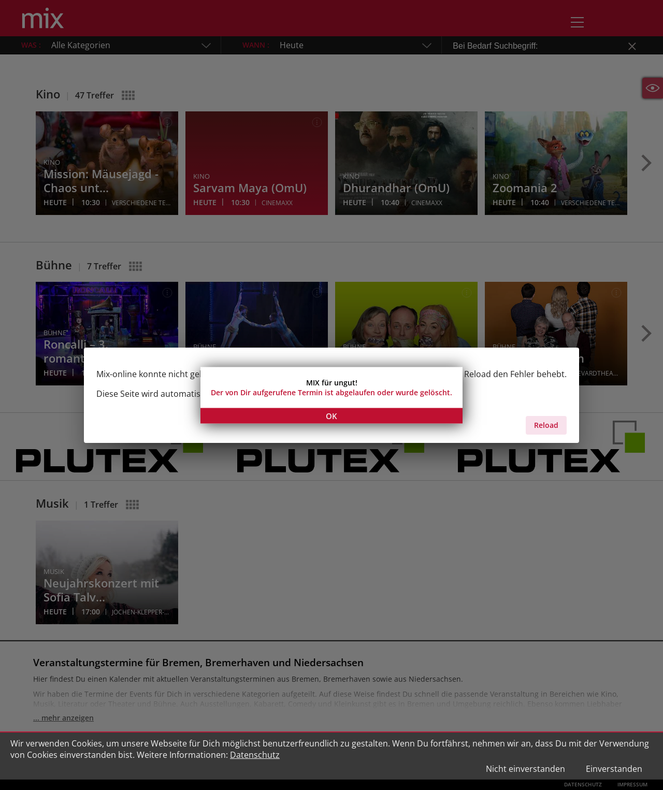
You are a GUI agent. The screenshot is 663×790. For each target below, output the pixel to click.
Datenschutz (255, 754)
